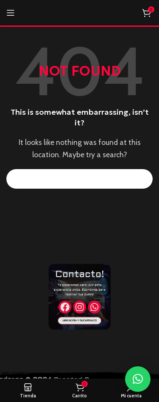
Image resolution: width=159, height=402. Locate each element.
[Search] (79, 179)
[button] (138, 379)
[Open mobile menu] (10, 12)
